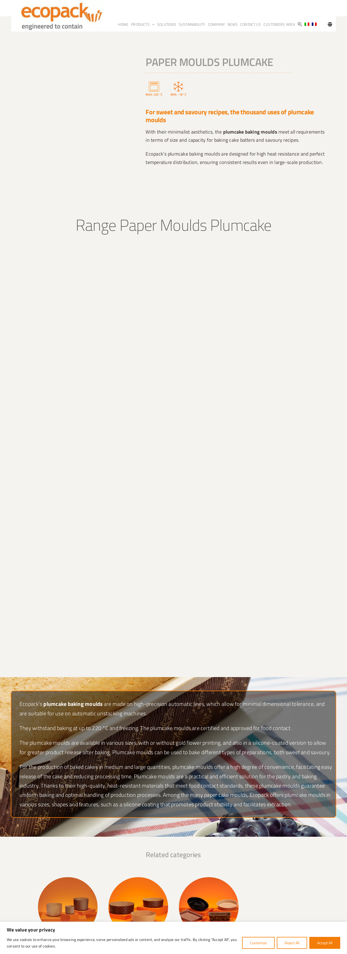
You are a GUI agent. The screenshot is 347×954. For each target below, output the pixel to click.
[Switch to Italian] (306, 24)
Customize (258, 943)
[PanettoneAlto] (68, 879)
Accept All (324, 943)
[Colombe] (279, 879)
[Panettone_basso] (138, 879)
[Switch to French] (314, 24)
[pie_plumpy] (209, 879)
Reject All (292, 943)
